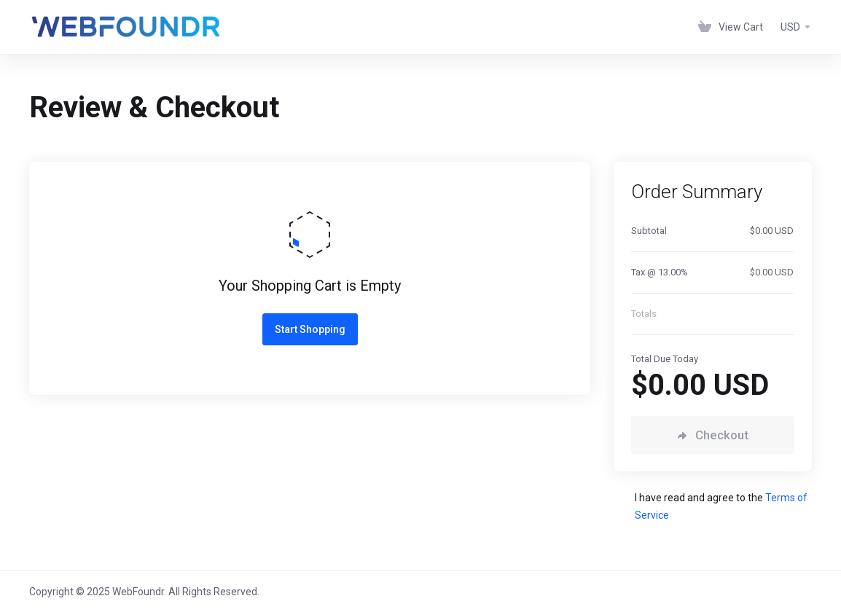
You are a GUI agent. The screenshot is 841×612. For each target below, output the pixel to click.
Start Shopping (310, 329)
